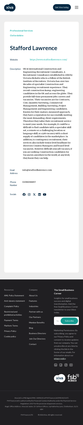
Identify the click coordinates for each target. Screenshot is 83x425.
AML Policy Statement (14, 295)
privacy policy (60, 358)
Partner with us (36, 311)
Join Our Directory (37, 338)
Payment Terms (11, 320)
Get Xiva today (62, 7)
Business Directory (37, 333)
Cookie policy (10, 336)
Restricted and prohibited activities (13, 313)
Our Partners (35, 317)
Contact (32, 344)
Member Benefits (37, 322)
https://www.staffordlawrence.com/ (48, 59)
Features (33, 301)
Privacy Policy (10, 331)
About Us (33, 295)
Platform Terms (11, 325)
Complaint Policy (11, 306)
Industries (33, 306)
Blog (31, 328)
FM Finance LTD (27, 415)
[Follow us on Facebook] (24, 194)
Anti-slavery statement (14, 301)
